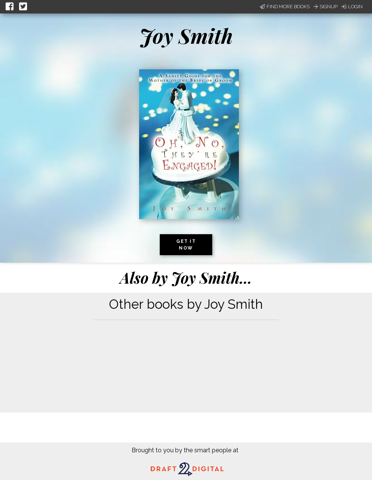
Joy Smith (186, 35)
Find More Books (285, 6)
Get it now (186, 245)
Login (352, 6)
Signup (326, 6)
